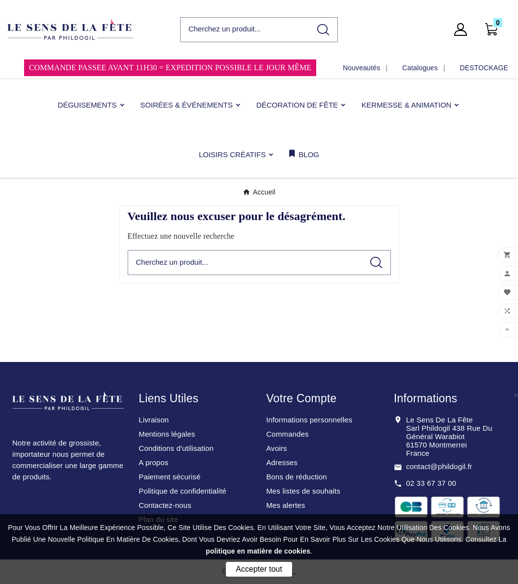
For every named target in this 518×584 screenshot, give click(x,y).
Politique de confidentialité (182, 491)
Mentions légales (166, 434)
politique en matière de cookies (258, 551)
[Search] (323, 30)
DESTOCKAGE (484, 68)
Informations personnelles (309, 420)
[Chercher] (245, 29)
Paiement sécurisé (169, 477)
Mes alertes (285, 505)
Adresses (282, 462)
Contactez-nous (164, 505)
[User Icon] (463, 29)
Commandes (287, 434)
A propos (153, 462)
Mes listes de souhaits (303, 491)
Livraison (153, 420)
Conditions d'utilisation (175, 448)
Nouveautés (361, 68)
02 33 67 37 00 (431, 483)
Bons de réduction (296, 477)
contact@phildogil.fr (439, 466)
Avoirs (276, 448)
